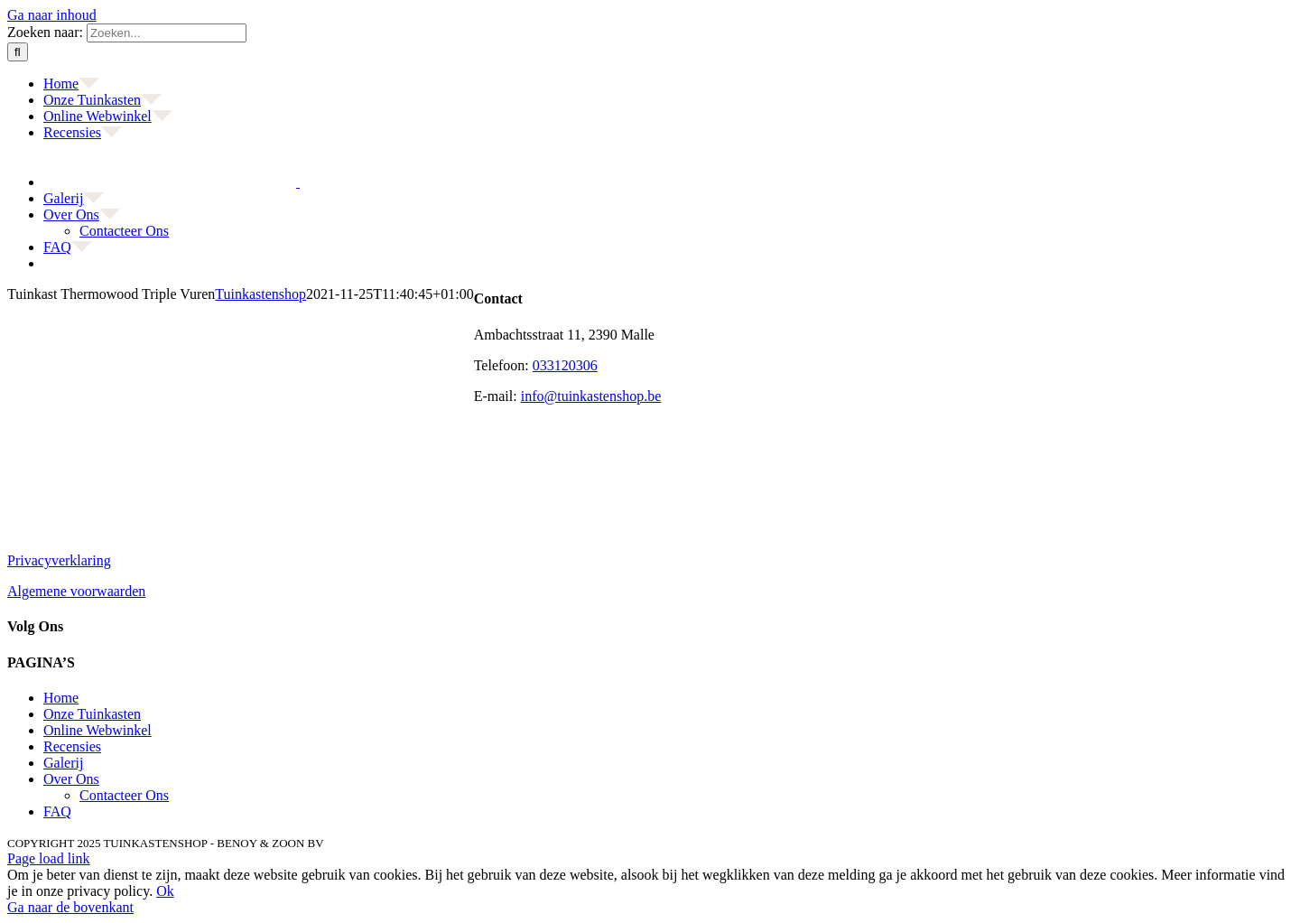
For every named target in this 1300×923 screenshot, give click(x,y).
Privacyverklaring (59, 560)
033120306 (565, 365)
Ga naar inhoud (52, 15)
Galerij (63, 762)
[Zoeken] (17, 51)
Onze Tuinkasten (92, 714)
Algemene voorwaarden (76, 591)
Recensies (72, 746)
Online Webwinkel (97, 730)
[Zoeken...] (166, 32)
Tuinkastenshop (260, 294)
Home (61, 697)
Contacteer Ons (124, 795)
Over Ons (71, 779)
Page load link (48, 858)
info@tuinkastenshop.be (591, 396)
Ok (165, 891)
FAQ (57, 811)
